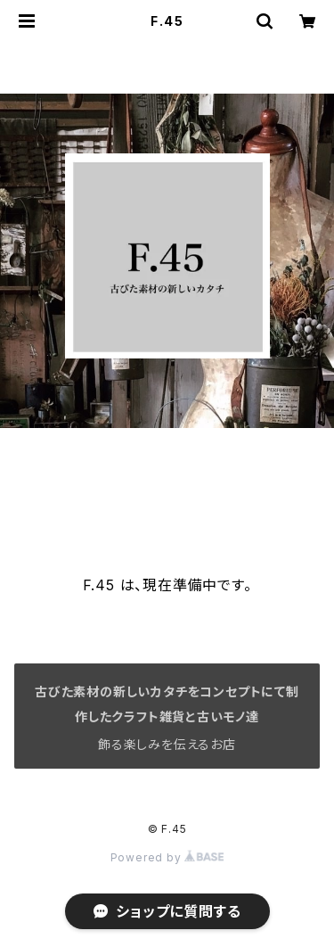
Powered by (167, 857)
